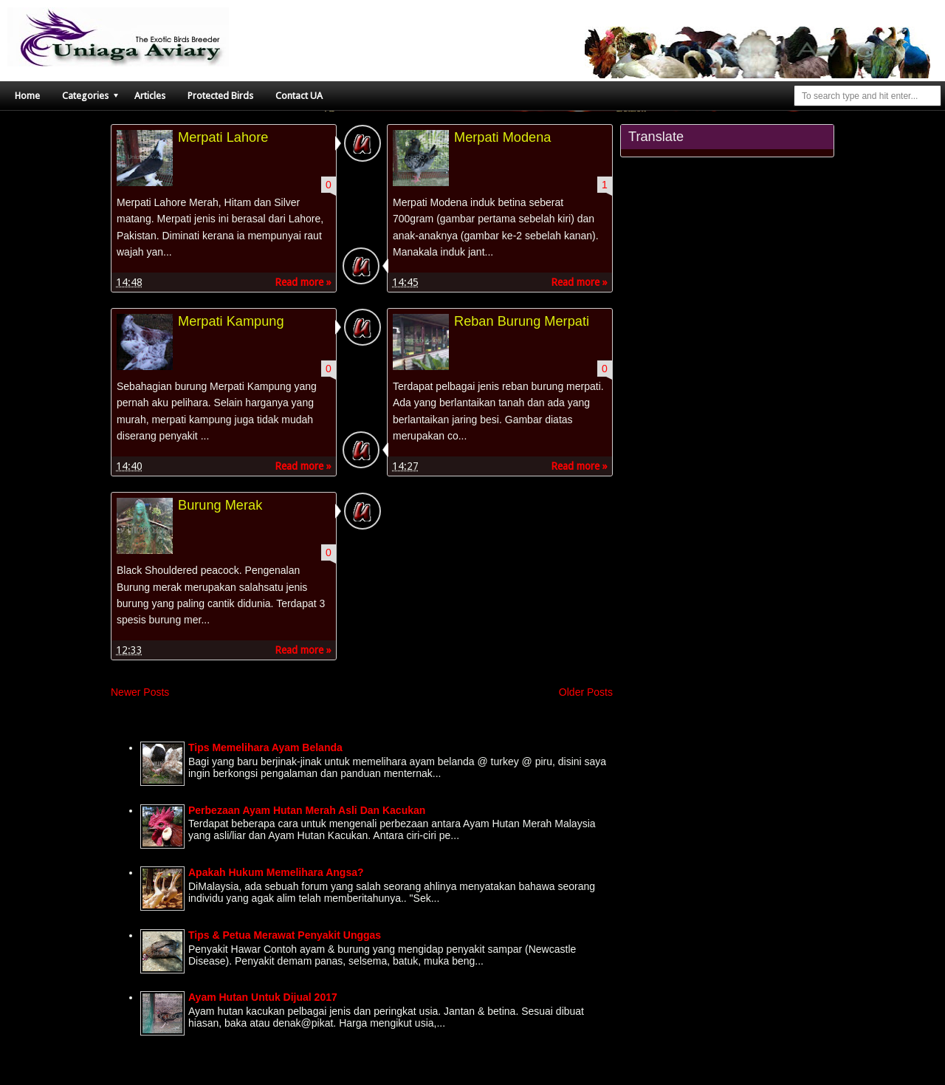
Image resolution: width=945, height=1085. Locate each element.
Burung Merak (220, 505)
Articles (149, 95)
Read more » (303, 282)
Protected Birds (220, 95)
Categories (85, 95)
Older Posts (586, 692)
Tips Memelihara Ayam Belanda (265, 747)
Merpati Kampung (231, 321)
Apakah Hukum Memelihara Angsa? (276, 872)
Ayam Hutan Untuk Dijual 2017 (262, 997)
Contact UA (299, 95)
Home (27, 95)
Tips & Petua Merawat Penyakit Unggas (284, 935)
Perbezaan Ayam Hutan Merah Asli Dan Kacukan (306, 810)
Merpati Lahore (223, 137)
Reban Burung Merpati (521, 321)
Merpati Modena (502, 137)
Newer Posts (140, 692)
